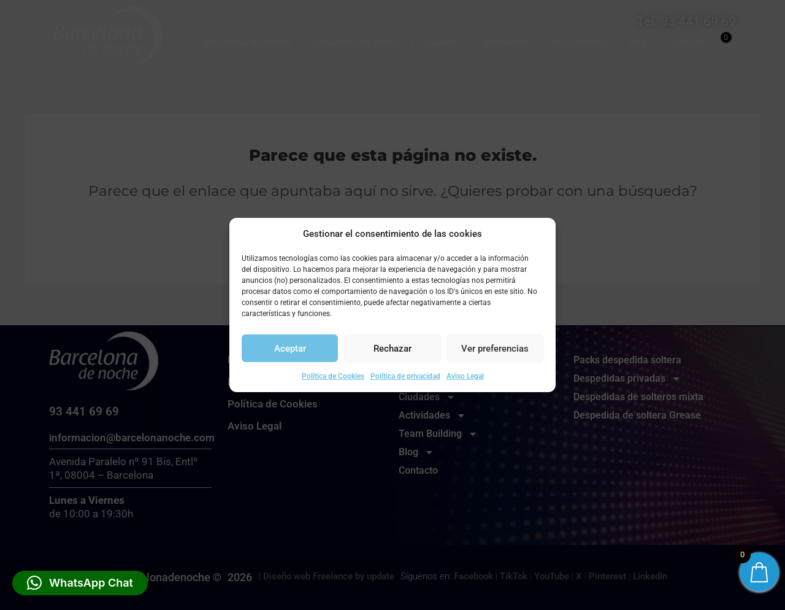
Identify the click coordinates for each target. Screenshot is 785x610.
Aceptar (290, 348)
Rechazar (392, 348)
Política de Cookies (333, 376)
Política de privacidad (405, 376)
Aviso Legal (465, 376)
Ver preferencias (495, 348)
